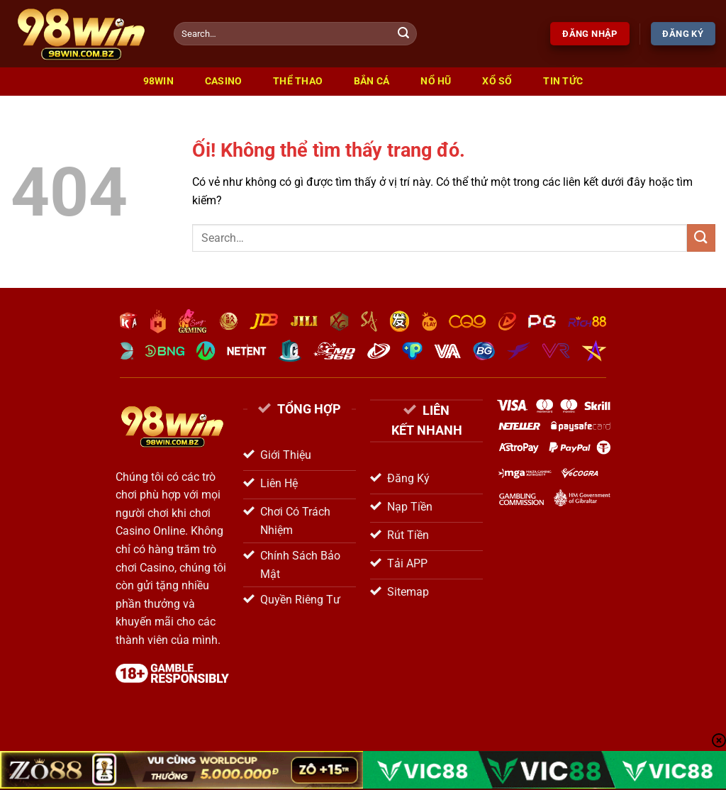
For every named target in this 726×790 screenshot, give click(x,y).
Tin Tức (563, 81)
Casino (223, 81)
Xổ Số (497, 81)
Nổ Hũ (435, 81)
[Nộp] (403, 34)
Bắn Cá (372, 81)
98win (158, 81)
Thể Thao (298, 81)
